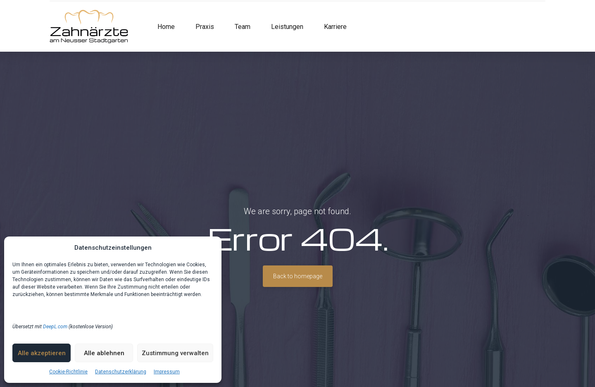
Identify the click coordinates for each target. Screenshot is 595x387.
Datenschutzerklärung (120, 372)
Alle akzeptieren (42, 353)
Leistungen (287, 27)
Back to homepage (297, 276)
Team (242, 27)
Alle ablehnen (104, 353)
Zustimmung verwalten (175, 353)
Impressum (167, 372)
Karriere (335, 27)
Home (166, 27)
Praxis (204, 27)
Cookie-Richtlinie (68, 372)
